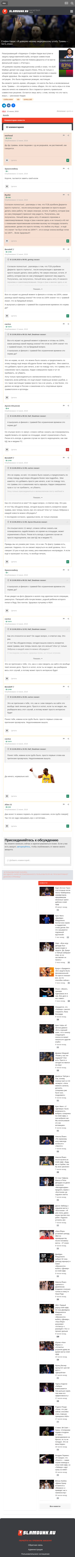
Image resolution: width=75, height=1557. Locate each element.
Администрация (35, 1549)
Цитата (14, 160)
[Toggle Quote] (8, 259)
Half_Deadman (33, 334)
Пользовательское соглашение (35, 1554)
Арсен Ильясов (12, 406)
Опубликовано (16, 141)
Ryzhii (7, 195)
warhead (9, 135)
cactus (8, 324)
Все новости (55, 1506)
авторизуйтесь (23, 847)
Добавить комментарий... (19, 860)
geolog (30, 260)
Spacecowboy (11, 169)
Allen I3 (8, 804)
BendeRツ (9, 249)
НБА (4, 111)
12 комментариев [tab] (15, 127)
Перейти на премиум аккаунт (35, 1540)
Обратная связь (35, 1545)
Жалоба (6, 115)
